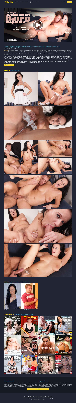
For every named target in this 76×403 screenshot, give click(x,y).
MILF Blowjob (59, 58)
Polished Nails (20, 61)
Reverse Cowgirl (30, 61)
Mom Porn (42, 60)
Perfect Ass (14, 61)
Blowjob (30, 56)
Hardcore (68, 57)
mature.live (38, 2)
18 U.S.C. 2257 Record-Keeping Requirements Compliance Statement (38, 396)
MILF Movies (9, 60)
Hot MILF (23, 58)
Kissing (41, 58)
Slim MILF (61, 61)
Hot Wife (37, 58)
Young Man (37, 62)
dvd (33, 2)
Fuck (33, 57)
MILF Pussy (24, 60)
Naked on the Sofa (49, 60)
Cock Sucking (47, 56)
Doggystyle (13, 57)
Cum (52, 56)
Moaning (33, 60)
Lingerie (45, 58)
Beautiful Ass (25, 56)
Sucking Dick (17, 62)
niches (21, 2)
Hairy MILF (48, 57)
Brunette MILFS (41, 56)
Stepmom (66, 61)
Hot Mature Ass (17, 58)
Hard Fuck (64, 57)
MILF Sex (29, 60)
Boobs (34, 56)
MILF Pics (14, 60)
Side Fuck (49, 61)
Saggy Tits (40, 61)
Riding (35, 61)
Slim (58, 61)
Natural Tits (62, 60)
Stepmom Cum (7, 62)
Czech (61, 56)
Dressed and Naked (23, 57)
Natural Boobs (56, 60)
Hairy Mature (43, 57)
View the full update (9, 64)
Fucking (36, 57)
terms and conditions (40, 398)
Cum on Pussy (56, 56)
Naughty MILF (68, 60)
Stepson (12, 62)
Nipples (9, 61)
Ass (21, 56)
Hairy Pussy (58, 57)
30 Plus (18, 56)
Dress (17, 57)
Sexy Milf (44, 61)
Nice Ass (5, 61)
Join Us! (69, 2)
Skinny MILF (54, 61)
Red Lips (25, 61)
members (63, 2)
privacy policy (50, 398)
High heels (6, 58)
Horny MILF (11, 58)
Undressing (22, 62)
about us (27, 2)
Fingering (29, 57)
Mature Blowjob (50, 58)
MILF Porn (19, 60)
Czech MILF (65, 56)
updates (17, 2)
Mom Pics (38, 60)
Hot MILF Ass (28, 58)
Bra (36, 56)
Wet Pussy (32, 62)
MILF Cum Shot (66, 58)
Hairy (39, 57)
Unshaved (28, 62)
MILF (55, 58)
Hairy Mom (53, 57)
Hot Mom (33, 58)
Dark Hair (8, 57)
